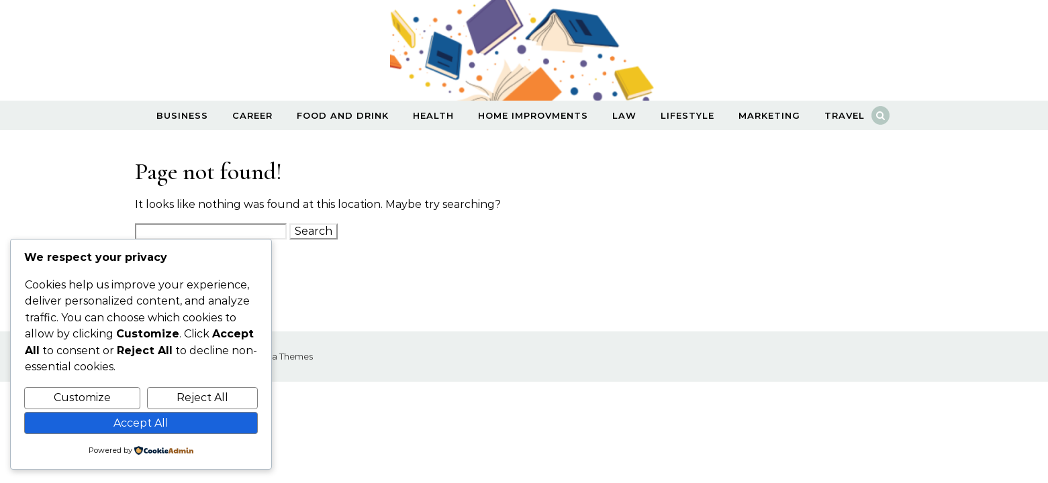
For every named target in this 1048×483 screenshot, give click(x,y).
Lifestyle (687, 115)
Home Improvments (533, 115)
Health (433, 115)
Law (624, 115)
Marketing (769, 115)
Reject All (202, 397)
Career (252, 115)
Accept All (141, 423)
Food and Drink (343, 115)
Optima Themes (278, 356)
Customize (82, 397)
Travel (844, 115)
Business (182, 115)
